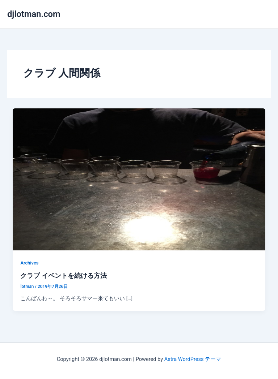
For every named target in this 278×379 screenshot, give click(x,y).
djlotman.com (33, 14)
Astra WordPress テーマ (192, 359)
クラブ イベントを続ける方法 (63, 275)
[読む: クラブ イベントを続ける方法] (139, 179)
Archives (29, 263)
